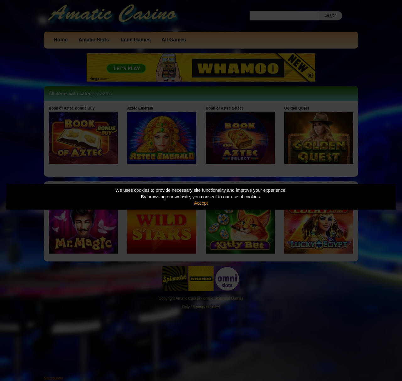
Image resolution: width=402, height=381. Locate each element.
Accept (201, 203)
